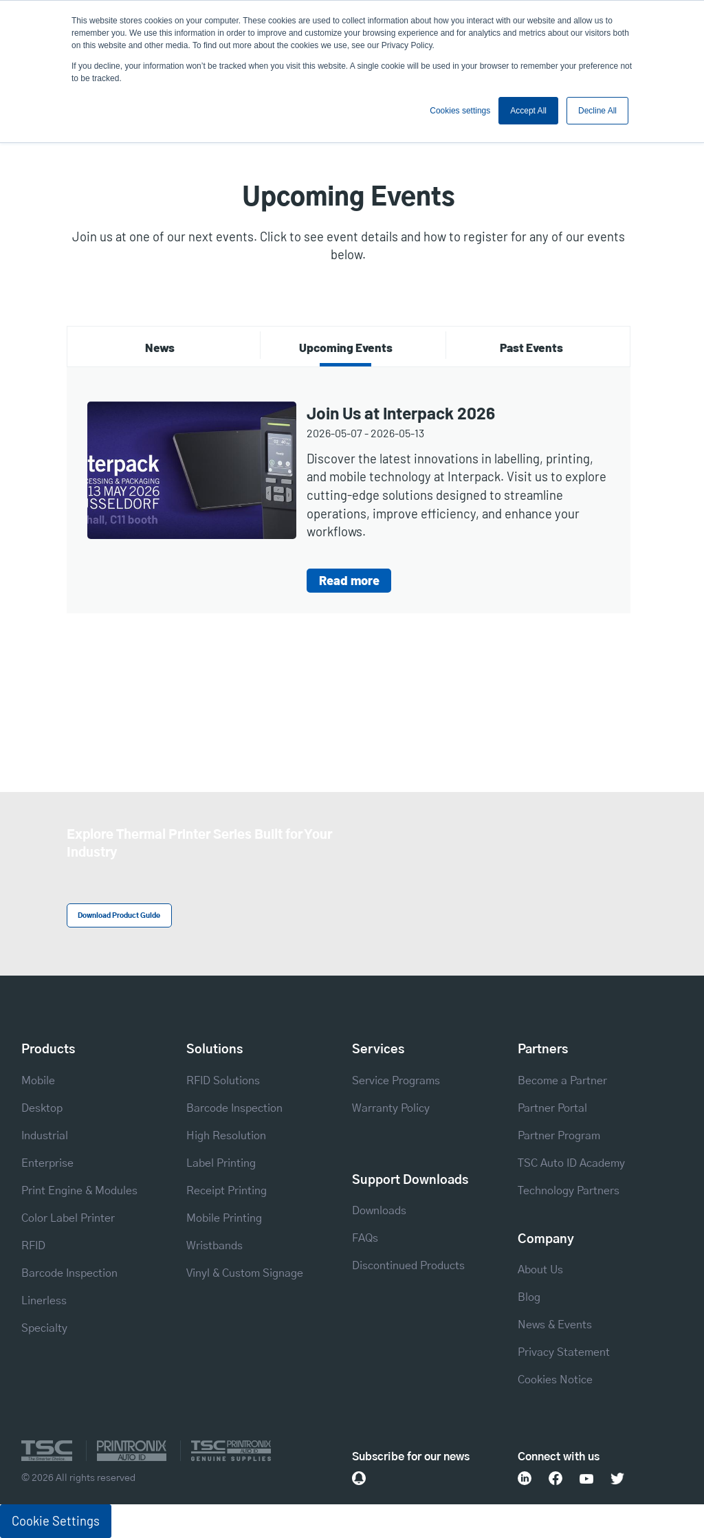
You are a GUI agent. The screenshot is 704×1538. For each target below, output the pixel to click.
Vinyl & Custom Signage (244, 1273)
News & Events (555, 1324)
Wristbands (214, 1245)
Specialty (44, 1328)
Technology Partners (568, 1190)
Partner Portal (552, 1108)
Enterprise (47, 1163)
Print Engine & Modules (79, 1190)
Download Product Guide (119, 915)
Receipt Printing (226, 1190)
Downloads (379, 1210)
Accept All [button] (528, 111)
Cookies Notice (555, 1379)
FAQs (365, 1238)
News (160, 347)
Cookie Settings (56, 1520)
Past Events (531, 347)
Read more (349, 580)
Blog (529, 1297)
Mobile (38, 1080)
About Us (540, 1269)
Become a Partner (562, 1080)
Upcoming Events (346, 347)
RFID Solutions (223, 1080)
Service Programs (396, 1080)
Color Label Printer (68, 1218)
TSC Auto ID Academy (571, 1163)
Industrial (44, 1135)
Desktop (42, 1108)
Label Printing (221, 1163)
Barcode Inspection (69, 1273)
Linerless (44, 1300)
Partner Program (559, 1135)
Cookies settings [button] (460, 111)
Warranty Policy (391, 1108)
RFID (33, 1245)
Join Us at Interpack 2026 (401, 412)
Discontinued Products (408, 1265)
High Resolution (226, 1135)
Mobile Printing (224, 1218)
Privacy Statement (564, 1352)
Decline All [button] (597, 111)
